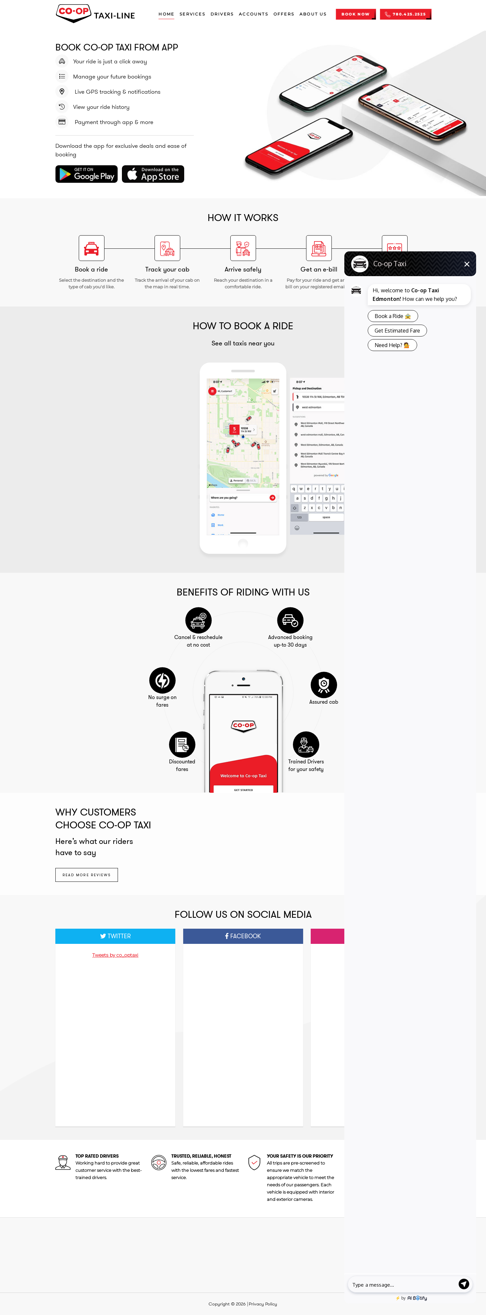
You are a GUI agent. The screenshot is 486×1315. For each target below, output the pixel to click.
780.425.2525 (405, 14)
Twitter (115, 936)
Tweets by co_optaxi (115, 955)
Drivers (222, 14)
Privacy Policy (263, 1303)
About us (313, 14)
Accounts (253, 14)
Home (166, 14)
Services (192, 14)
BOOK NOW (356, 14)
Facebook (243, 936)
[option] (243, 456)
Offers (283, 14)
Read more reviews (87, 875)
